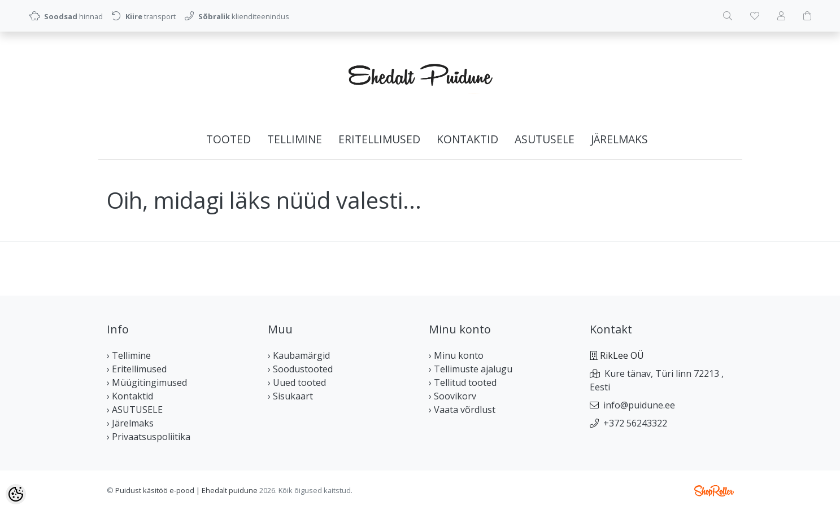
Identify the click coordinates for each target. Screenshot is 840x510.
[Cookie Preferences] (16, 494)
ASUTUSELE (544, 139)
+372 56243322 (635, 423)
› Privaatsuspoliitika (148, 436)
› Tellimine (129, 355)
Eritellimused (379, 139)
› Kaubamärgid (299, 355)
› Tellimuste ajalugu (470, 369)
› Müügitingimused (147, 382)
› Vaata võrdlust (462, 409)
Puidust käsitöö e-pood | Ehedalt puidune (186, 490)
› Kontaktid (130, 396)
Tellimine (294, 139)
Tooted (228, 139)
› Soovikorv (452, 396)
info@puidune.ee (639, 405)
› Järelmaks (130, 423)
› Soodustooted (300, 369)
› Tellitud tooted (463, 382)
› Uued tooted (297, 382)
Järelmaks (619, 139)
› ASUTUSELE (135, 409)
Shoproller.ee (714, 490)
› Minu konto (456, 355)
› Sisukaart (290, 396)
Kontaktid (467, 139)
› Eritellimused (137, 369)
